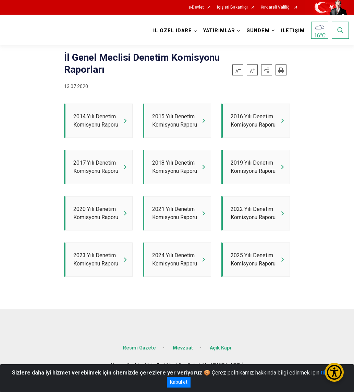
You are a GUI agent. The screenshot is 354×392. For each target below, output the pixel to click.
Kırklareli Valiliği (276, 7)
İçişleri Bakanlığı (232, 7)
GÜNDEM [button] (258, 31)
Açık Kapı (220, 348)
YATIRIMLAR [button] (219, 31)
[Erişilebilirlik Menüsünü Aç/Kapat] (334, 372)
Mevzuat (183, 348)
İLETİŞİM (293, 31)
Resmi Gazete (139, 348)
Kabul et (178, 382)
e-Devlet (196, 7)
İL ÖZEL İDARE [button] (172, 31)
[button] (266, 69)
